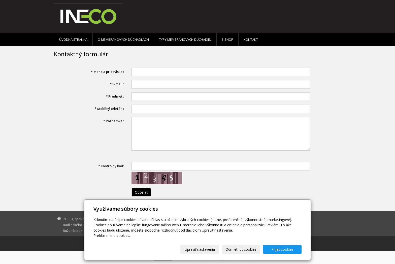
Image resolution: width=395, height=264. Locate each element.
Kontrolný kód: (111, 166)
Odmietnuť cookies (240, 249)
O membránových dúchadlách (123, 39)
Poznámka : (113, 121)
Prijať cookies (282, 249)
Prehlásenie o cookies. (111, 235)
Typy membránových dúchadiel (185, 39)
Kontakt (251, 39)
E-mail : (117, 84)
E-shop (227, 39)
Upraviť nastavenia (200, 249)
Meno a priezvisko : (107, 71)
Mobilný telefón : (109, 108)
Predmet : (115, 96)
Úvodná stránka (73, 39)
